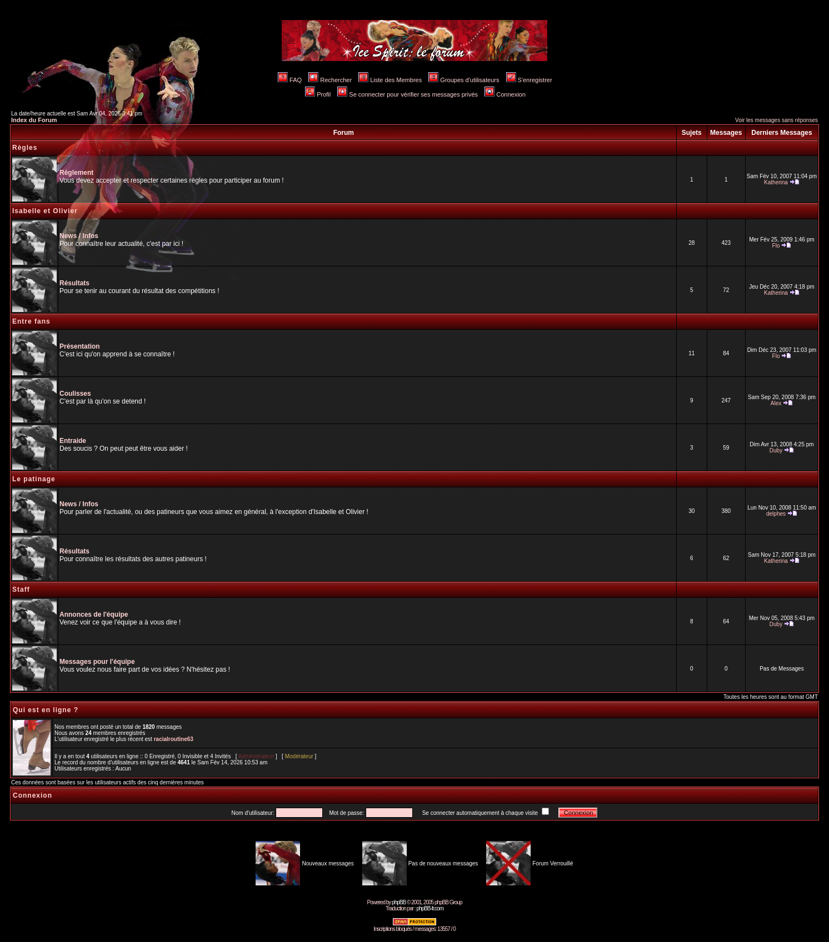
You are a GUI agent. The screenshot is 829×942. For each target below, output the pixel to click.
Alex (776, 403)
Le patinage (34, 479)
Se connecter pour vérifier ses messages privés (407, 94)
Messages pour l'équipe (97, 662)
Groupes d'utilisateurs (463, 80)
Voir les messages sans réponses (776, 120)
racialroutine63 (173, 739)
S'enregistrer (529, 80)
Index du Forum (34, 120)
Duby (776, 450)
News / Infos (78, 236)
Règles (24, 148)
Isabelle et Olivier (45, 211)
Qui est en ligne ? (45, 710)
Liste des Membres (390, 80)
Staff (21, 589)
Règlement (76, 173)
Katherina (776, 182)
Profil (318, 94)
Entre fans (31, 321)
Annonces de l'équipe (93, 614)
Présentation (79, 346)
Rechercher (330, 80)
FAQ (290, 80)
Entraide (72, 441)
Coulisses (75, 393)
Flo (776, 246)
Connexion (505, 94)
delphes (776, 514)
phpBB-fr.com (429, 908)
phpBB (399, 902)
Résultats (74, 283)
